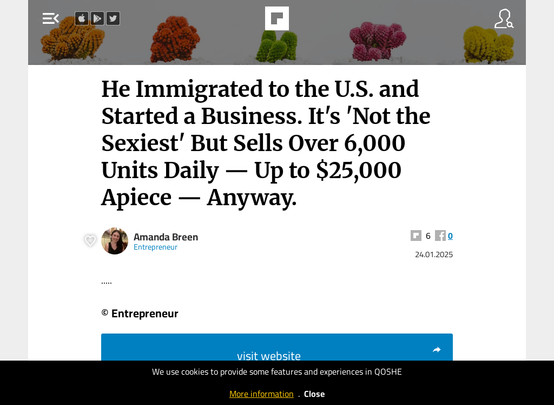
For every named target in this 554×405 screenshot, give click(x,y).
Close (314, 394)
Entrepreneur (155, 246)
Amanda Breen (166, 236)
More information (261, 394)
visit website (339, 355)
